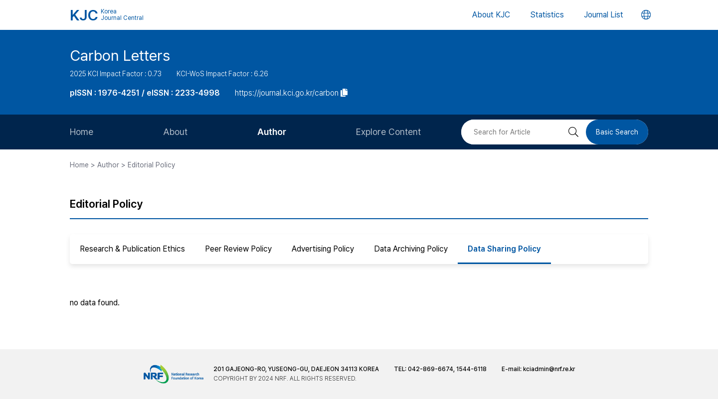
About (175, 132)
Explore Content (388, 132)
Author (271, 132)
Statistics (547, 14)
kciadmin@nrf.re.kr (549, 369)
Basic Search (617, 132)
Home (81, 132)
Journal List (603, 14)
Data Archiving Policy (411, 249)
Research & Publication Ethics (132, 249)
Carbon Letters (120, 55)
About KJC (491, 14)
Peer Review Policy (238, 249)
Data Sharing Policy (504, 249)
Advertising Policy (323, 249)
